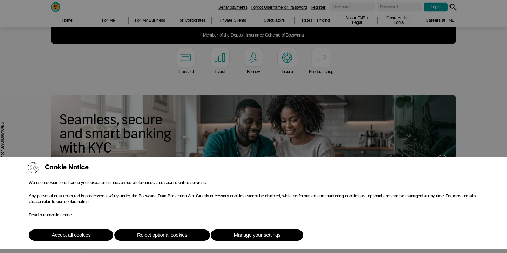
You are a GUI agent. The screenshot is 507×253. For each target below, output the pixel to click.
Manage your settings (257, 235)
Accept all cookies (71, 235)
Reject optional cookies (162, 235)
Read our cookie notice (50, 215)
